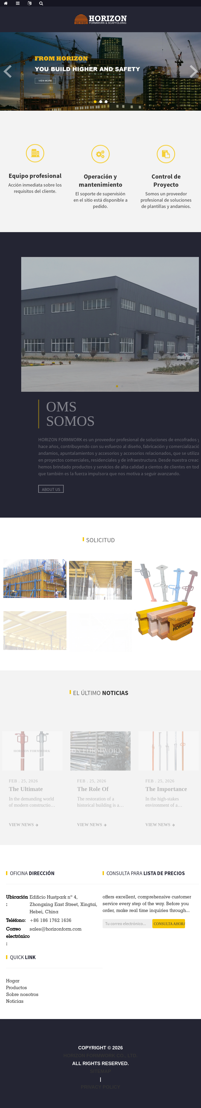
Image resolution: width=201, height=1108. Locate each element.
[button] (95, 101)
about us (76, 489)
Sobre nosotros (22, 994)
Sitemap (100, 1071)
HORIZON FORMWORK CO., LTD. (100, 1055)
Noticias (15, 1001)
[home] (6, 3)
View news (21, 831)
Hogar (12, 980)
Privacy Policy (100, 1087)
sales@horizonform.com (55, 929)
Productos (16, 987)
